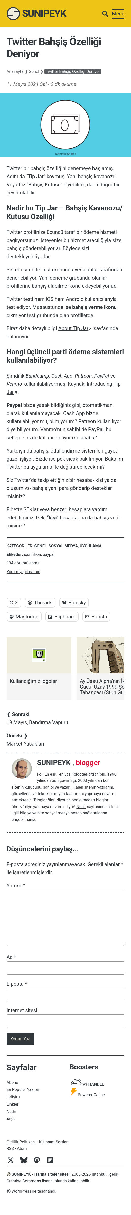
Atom (22, 1148)
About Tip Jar (73, 328)
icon (27, 554)
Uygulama (90, 546)
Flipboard (62, 617)
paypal (49, 554)
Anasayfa (15, 71)
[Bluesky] (26, 1162)
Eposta (96, 617)
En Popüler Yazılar (23, 1089)
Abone (12, 1082)
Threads (40, 603)
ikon (37, 554)
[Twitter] (13, 1162)
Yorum (16, 886)
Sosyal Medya (63, 546)
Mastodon (24, 617)
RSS (10, 1148)
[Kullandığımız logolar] (39, 660)
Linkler (12, 1104)
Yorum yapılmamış (23, 571)
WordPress (19, 1191)
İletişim (13, 1096)
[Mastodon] (39, 1162)
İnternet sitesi (22, 1010)
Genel (34, 71)
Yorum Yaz (20, 1038)
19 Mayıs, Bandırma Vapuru (37, 718)
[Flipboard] (52, 1162)
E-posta (17, 984)
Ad (11, 957)
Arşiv (11, 1118)
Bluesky (74, 603)
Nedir (81, 806)
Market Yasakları (25, 740)
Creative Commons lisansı (30, 1181)
